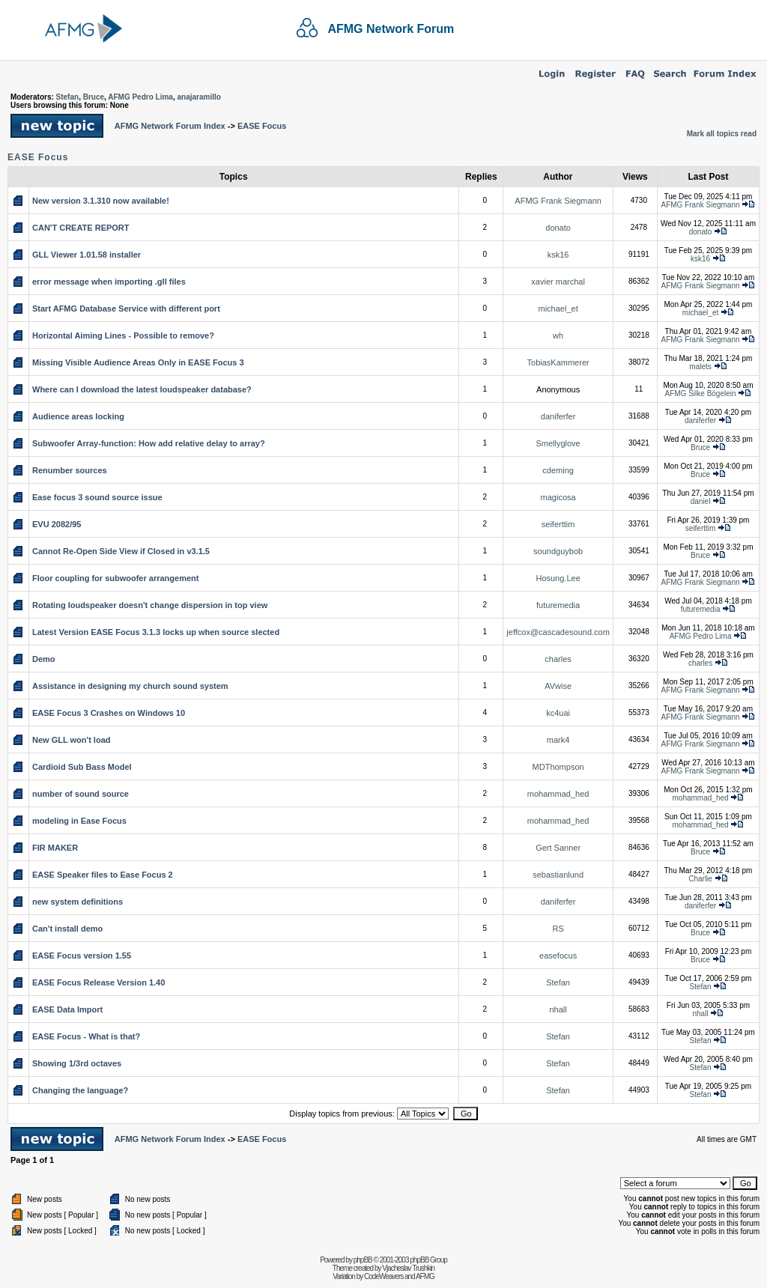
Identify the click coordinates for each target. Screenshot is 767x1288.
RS (557, 928)
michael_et (558, 308)
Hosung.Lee (558, 578)
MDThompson (558, 766)
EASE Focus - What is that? (86, 1036)
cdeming (558, 470)
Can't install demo (67, 928)
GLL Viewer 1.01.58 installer (86, 254)
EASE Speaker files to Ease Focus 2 (102, 874)
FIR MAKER (55, 847)
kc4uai (558, 712)
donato (558, 227)
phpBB (363, 1260)
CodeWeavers (383, 1276)
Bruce (93, 97)
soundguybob (558, 551)
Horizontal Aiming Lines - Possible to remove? (123, 335)
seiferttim (558, 524)
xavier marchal (558, 281)
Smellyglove (558, 443)
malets (700, 366)
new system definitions (77, 901)
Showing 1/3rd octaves (76, 1063)
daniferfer (558, 416)
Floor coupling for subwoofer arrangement (115, 578)
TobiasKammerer (558, 362)
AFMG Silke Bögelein (700, 393)
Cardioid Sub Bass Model (82, 766)
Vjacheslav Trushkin (408, 1268)
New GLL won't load (71, 739)
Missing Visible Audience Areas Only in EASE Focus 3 (138, 362)
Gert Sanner (558, 847)
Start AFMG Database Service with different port (126, 308)
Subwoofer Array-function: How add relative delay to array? (148, 443)
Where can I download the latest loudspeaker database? (142, 389)
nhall (557, 1009)
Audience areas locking (78, 416)
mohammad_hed (558, 793)
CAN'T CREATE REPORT (81, 227)
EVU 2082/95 (56, 524)
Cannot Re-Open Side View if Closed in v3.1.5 (121, 551)
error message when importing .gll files (109, 281)
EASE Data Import (67, 1009)
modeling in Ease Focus (79, 820)
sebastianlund (558, 874)
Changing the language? (80, 1090)
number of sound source (80, 793)
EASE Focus (261, 125)
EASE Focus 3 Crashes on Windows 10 (108, 712)
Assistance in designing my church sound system (130, 685)
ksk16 (558, 254)
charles (558, 658)
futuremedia (558, 605)
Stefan (67, 97)
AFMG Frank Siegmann (558, 200)
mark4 (558, 739)
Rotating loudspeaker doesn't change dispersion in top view (149, 605)
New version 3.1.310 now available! (100, 200)
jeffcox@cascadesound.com (558, 632)
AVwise (558, 685)
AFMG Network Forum (390, 28)
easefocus (558, 955)
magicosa (558, 497)
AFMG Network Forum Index (170, 125)
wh (558, 335)
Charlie (700, 879)
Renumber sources (69, 470)
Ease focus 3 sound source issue (97, 497)
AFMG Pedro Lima (140, 97)
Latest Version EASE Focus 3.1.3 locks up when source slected (155, 632)
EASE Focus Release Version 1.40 (98, 982)
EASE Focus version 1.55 (81, 955)
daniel (701, 501)
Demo (43, 658)
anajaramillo (198, 97)
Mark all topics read (722, 134)
